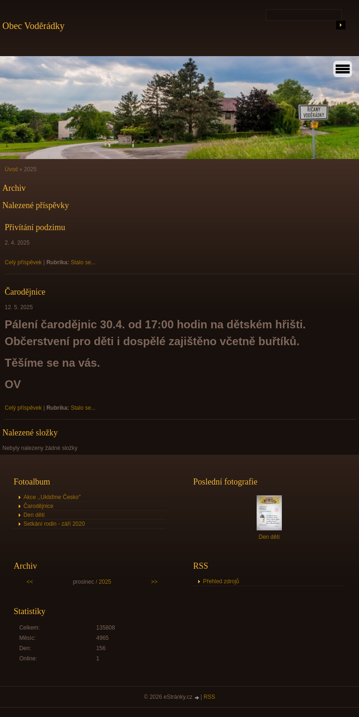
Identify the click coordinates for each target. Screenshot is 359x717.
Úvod (11, 169)
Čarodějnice (25, 292)
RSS (209, 697)
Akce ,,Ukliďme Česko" (51, 497)
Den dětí (33, 515)
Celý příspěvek (23, 262)
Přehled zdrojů (221, 581)
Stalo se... (83, 262)
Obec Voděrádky (33, 26)
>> (154, 582)
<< (30, 582)
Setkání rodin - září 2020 (54, 524)
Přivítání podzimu (35, 227)
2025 (105, 582)
